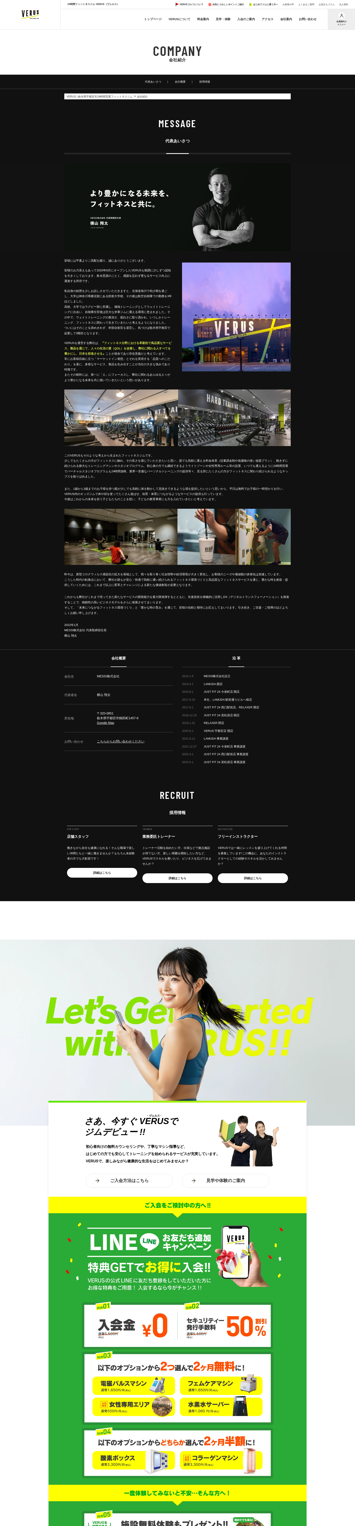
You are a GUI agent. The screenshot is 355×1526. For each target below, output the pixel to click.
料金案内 (203, 19)
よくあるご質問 (306, 4)
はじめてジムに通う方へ (265, 4)
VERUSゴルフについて (191, 4)
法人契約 (343, 4)
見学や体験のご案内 (225, 1181)
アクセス (267, 19)
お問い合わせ (308, 19)
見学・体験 (223, 19)
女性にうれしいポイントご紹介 (228, 4)
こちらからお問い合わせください (120, 741)
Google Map (105, 723)
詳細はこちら (102, 872)
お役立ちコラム (327, 4)
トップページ (153, 19)
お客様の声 (288, 4)
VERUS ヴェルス (30, 14)
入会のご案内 (246, 19)
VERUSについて (179, 19)
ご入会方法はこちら (129, 1181)
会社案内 (286, 19)
